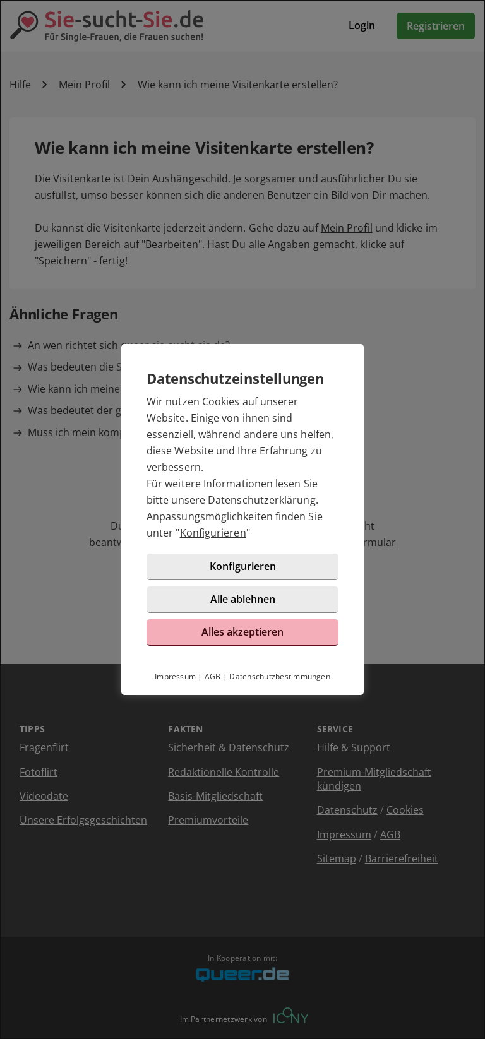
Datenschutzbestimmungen (279, 676)
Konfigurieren (213, 533)
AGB (213, 676)
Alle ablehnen (242, 599)
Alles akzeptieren (242, 632)
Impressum (175, 676)
